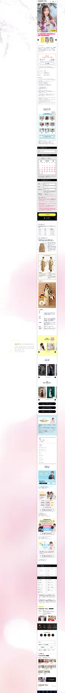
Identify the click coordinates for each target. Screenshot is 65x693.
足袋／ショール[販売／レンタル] (40, 592)
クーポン (51, 647)
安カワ (49, 575)
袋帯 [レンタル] (40, 587)
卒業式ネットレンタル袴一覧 (44, 595)
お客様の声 (42, 647)
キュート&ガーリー (43, 33)
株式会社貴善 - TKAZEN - (47, 657)
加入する (46, 194)
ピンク (39, 35)
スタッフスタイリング (50, 33)
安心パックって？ (51, 194)
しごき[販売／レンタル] (50, 589)
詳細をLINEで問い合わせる (48, 533)
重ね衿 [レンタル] (50, 582)
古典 (48, 570)
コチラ (49, 207)
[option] (47, 167)
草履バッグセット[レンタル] (40, 589)
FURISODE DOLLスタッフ (45, 35)
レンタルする (47, 214)
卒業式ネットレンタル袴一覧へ (47, 411)
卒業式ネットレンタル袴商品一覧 (45, 600)
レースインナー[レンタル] (50, 580)
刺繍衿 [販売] (40, 582)
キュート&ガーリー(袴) (51, 595)
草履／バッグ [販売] (50, 587)
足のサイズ (40, 189)
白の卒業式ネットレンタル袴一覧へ (47, 403)
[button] (55, 17)
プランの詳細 (47, 63)
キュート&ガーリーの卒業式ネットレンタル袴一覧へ (47, 407)
